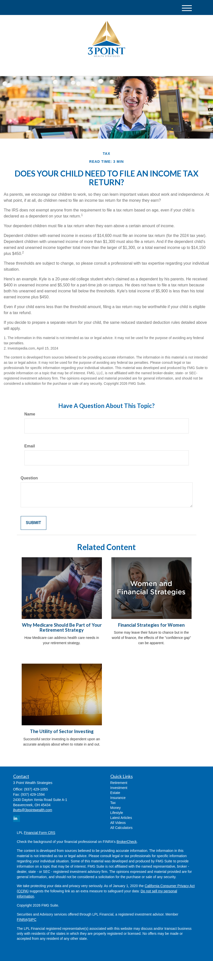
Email (29, 446)
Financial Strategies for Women (151, 625)
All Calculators (121, 828)
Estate (115, 793)
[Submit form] (33, 523)
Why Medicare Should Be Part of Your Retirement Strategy (62, 627)
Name (29, 414)
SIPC (32, 920)
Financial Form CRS (39, 833)
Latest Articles (121, 818)
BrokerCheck (127, 842)
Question (29, 478)
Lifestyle (116, 813)
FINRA (22, 920)
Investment (118, 788)
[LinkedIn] (62, 68)
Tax (113, 803)
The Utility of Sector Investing (62, 731)
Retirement (118, 783)
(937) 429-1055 (149, 67)
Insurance (118, 798)
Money (115, 808)
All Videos (118, 823)
